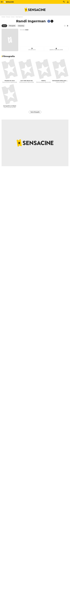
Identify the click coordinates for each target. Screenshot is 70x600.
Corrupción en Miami (9, 106)
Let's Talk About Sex (26, 80)
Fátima (43, 80)
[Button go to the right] (67, 26)
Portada (3, 16)
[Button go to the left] (65, 26)
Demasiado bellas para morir (60, 80)
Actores (12, 16)
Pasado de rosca (10, 80)
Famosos (8, 16)
